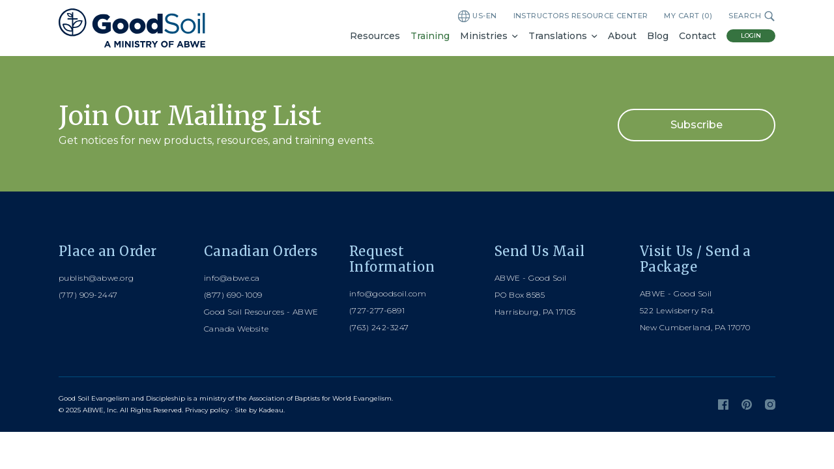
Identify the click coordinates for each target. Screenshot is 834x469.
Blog (658, 36)
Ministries (484, 36)
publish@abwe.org (96, 278)
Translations (557, 36)
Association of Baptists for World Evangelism (320, 398)
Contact (697, 36)
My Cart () (688, 16)
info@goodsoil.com (387, 293)
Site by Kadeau (259, 410)
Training (430, 36)
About (622, 36)
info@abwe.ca (232, 278)
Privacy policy (207, 410)
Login (751, 35)
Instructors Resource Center (580, 15)
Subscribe (696, 125)
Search (751, 16)
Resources (375, 36)
